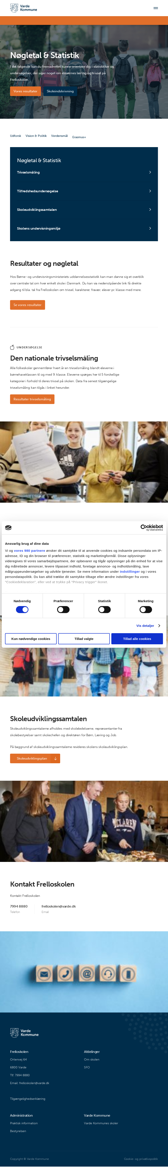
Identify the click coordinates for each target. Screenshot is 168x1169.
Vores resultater (25, 91)
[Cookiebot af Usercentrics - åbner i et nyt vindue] (144, 527)
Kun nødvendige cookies (30, 639)
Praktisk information (24, 1126)
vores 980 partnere (29, 550)
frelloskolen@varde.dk (58, 909)
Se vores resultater (28, 307)
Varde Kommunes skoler (101, 1126)
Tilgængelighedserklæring (27, 1101)
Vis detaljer (145, 625)
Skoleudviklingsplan (29, 761)
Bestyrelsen (18, 1133)
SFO (87, 1070)
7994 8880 (18, 909)
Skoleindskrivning (61, 91)
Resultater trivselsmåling (32, 402)
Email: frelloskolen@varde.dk (29, 1085)
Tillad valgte (84, 639)
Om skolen (91, 1062)
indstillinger (130, 571)
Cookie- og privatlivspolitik (141, 1161)
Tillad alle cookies (137, 639)
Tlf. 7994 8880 (20, 1078)
